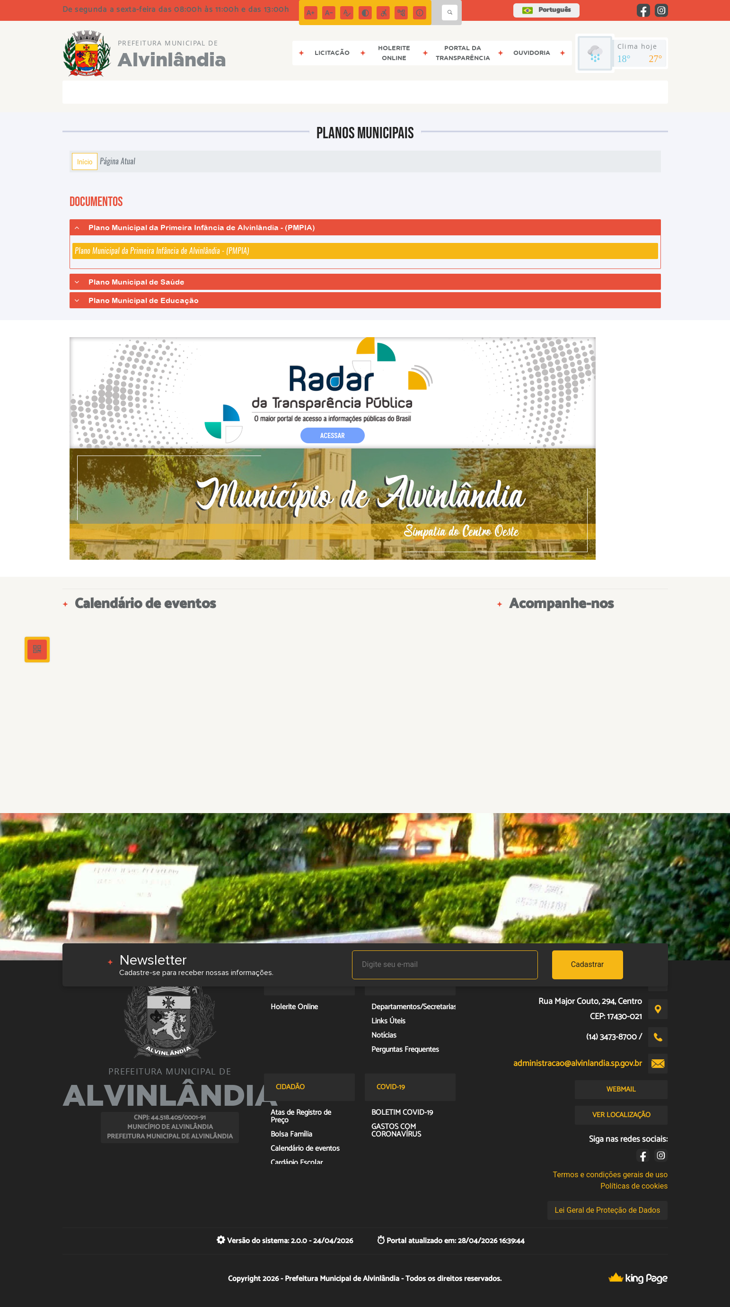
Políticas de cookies (634, 1186)
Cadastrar (587, 964)
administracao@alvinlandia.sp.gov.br (577, 1063)
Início (84, 161)
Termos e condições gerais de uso (610, 1174)
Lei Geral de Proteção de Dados (607, 1210)
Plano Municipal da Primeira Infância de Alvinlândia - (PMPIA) (162, 251)
